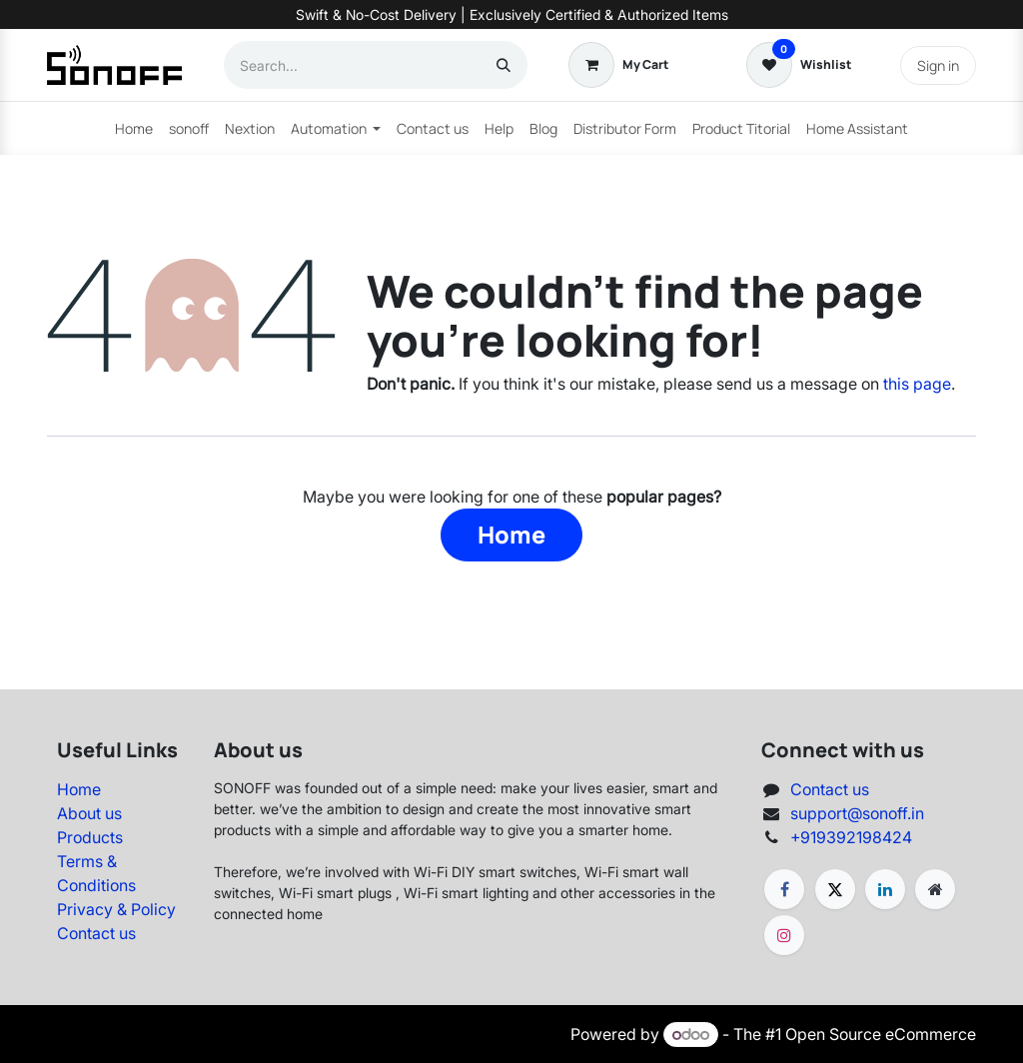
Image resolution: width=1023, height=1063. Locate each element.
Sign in (938, 65)
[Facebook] (784, 889)
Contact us (96, 933)
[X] (835, 889)
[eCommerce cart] (618, 65)
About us (89, 813)
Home (511, 534)
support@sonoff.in (857, 813)
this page (917, 384)
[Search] (503, 65)
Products (90, 837)
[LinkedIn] (885, 889)
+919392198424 (851, 837)
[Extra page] (935, 889)
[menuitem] (134, 128)
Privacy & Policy (116, 909)
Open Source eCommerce (880, 1034)
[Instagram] (784, 935)
